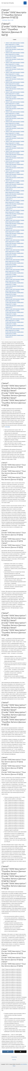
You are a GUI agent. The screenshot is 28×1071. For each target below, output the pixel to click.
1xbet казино (7, 426)
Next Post (14, 1059)
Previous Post (14, 1057)
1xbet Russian (4, 20)
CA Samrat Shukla (7, 3)
